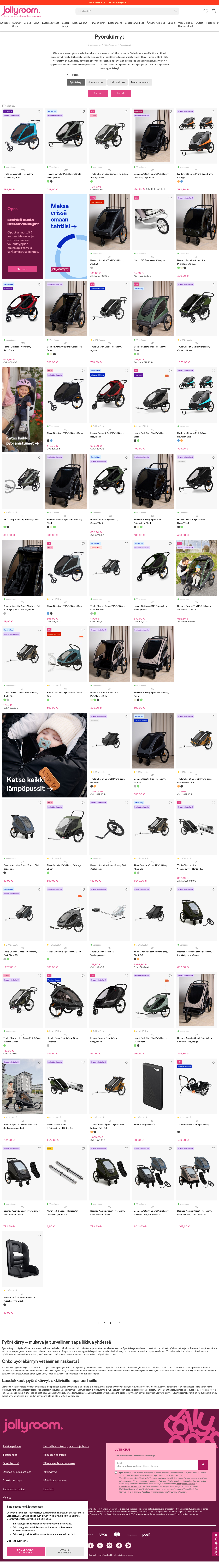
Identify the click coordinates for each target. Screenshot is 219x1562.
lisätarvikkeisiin (83, 1390)
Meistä (7, 1498)
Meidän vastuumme (55, 1481)
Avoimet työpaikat (14, 1489)
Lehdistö (48, 1489)
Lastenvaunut (94, 45)
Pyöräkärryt (125, 45)
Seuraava (120, 1324)
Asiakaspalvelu (12, 1447)
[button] (206, 13)
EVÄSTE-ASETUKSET (66, 1550)
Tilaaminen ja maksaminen (59, 1464)
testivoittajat (79, 1393)
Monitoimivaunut (140, 82)
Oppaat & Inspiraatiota (17, 1472)
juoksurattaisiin (101, 1390)
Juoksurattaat (96, 82)
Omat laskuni (11, 1464)
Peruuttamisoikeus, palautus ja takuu (66, 1447)
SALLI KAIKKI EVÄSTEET (26, 1550)
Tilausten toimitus (54, 1455)
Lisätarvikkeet (117, 82)
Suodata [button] (97, 93)
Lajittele (122, 93)
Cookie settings (12, 1481)
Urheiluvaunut (110, 45)
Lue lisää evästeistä (18, 1539)
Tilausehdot (10, 1455)
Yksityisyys (50, 1472)
